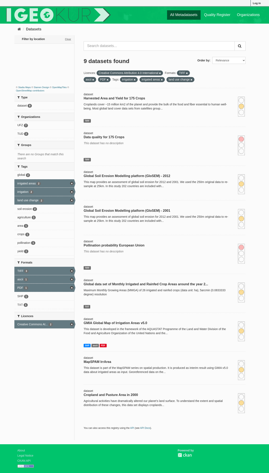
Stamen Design (41, 87)
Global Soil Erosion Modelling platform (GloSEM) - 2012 (127, 176)
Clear (68, 39)
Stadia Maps (24, 87)
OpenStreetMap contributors (30, 90)
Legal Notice (25, 455)
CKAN (185, 455)
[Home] (19, 29)
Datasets (34, 29)
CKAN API (24, 460)
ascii (95, 345)
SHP (87, 345)
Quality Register (217, 15)
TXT (87, 306)
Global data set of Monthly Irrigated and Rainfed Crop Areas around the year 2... (146, 284)
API (132, 428)
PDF (103, 345)
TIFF (87, 121)
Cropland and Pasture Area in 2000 (111, 395)
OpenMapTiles (59, 87)
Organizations (248, 15)
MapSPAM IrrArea (97, 362)
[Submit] (240, 46)
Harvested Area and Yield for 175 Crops (114, 98)
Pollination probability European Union (114, 245)
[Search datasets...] (159, 46)
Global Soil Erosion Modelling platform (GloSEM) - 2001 (127, 210)
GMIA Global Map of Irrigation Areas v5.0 (115, 323)
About (21, 450)
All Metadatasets (183, 15)
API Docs (145, 428)
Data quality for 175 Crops (104, 137)
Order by (203, 60)
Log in (257, 3)
